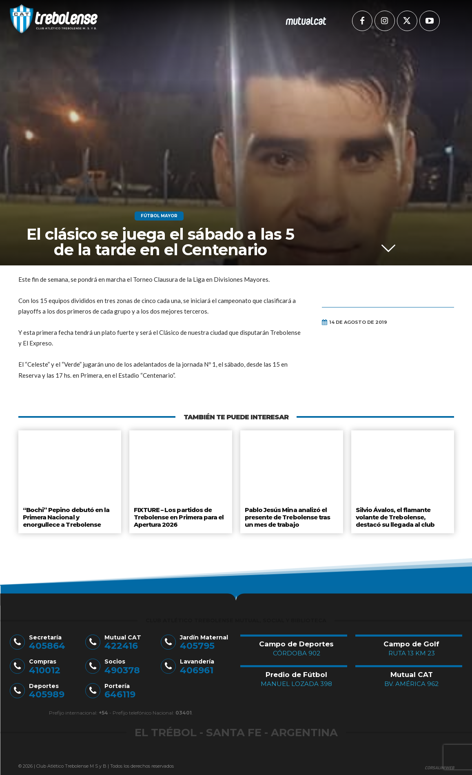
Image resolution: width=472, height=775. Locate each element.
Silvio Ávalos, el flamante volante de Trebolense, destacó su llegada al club (395, 516)
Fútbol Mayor (159, 216)
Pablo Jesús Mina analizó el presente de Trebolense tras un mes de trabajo (288, 516)
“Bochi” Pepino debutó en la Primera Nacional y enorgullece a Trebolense (69, 516)
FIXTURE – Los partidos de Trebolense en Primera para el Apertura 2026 (179, 516)
